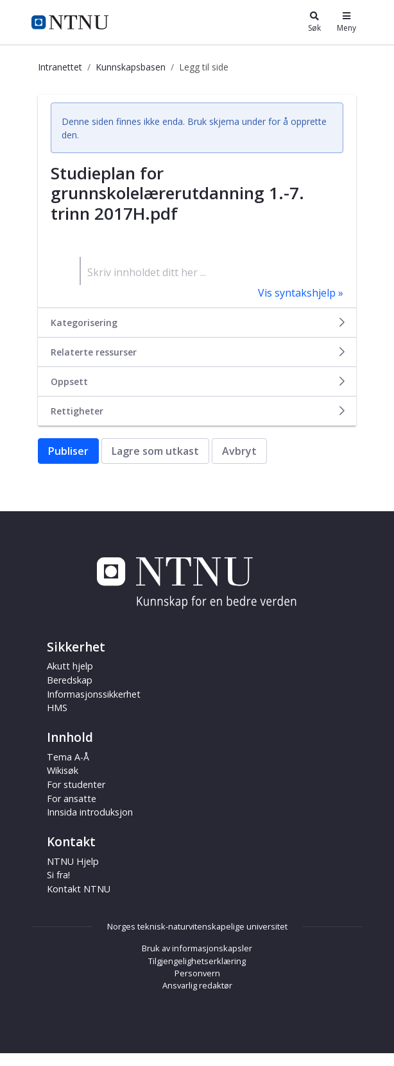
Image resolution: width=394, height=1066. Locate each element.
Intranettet (60, 67)
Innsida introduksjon (90, 812)
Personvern (197, 973)
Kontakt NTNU (78, 889)
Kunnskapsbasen (131, 67)
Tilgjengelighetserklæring (197, 961)
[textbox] (211, 271)
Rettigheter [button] (199, 411)
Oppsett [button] (199, 381)
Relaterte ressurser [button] (199, 352)
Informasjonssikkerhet (94, 694)
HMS (57, 707)
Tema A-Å (68, 757)
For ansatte (71, 798)
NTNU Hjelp (73, 861)
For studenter (76, 784)
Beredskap (69, 680)
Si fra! (58, 875)
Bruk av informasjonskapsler (197, 948)
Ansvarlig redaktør (197, 985)
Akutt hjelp (70, 666)
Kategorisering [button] (199, 322)
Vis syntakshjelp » (300, 293)
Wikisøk (62, 770)
